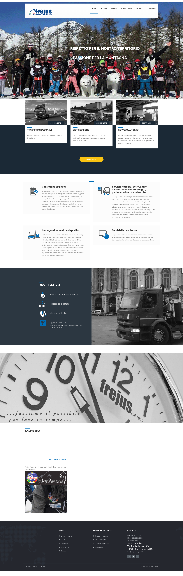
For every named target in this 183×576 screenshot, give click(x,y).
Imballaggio (99, 547)
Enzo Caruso (154, 567)
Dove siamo (151, 8)
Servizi (114, 8)
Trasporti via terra (101, 536)
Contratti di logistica (102, 543)
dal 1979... (139, 8)
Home (94, 8)
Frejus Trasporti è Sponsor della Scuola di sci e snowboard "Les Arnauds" (46, 489)
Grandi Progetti (100, 540)
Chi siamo (103, 8)
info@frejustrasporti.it (135, 552)
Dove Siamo (65, 547)
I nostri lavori (126, 8)
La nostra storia (66, 536)
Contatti (64, 551)
